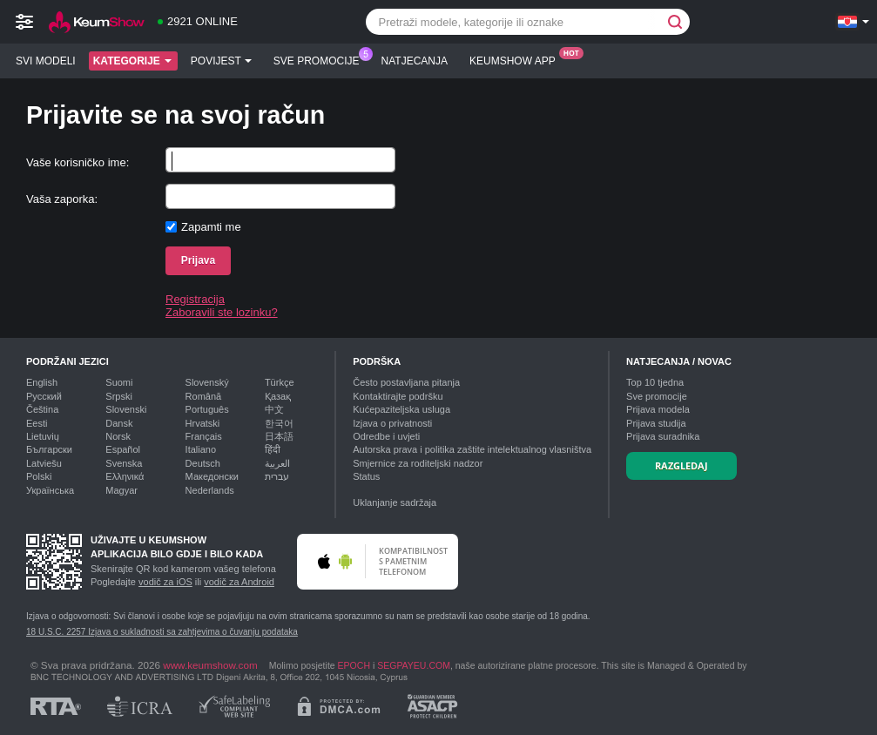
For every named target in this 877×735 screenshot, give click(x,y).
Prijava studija (655, 423)
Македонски (212, 476)
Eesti (36, 423)
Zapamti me (211, 226)
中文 (274, 409)
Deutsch (203, 463)
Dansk (118, 423)
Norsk (118, 436)
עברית (277, 476)
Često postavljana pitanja (406, 382)
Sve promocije (320, 59)
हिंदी (272, 449)
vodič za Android (239, 582)
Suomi (118, 382)
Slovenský (207, 382)
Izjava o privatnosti (392, 423)
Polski (38, 476)
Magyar (121, 490)
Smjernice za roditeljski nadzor (417, 463)
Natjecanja (414, 61)
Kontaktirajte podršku (397, 396)
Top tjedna (655, 382)
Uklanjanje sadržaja (394, 502)
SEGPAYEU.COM (413, 665)
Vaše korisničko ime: (77, 162)
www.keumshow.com (210, 665)
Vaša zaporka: (62, 199)
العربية (277, 463)
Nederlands (210, 490)
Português (207, 409)
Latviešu (44, 463)
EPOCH (354, 665)
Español (122, 449)
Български (49, 449)
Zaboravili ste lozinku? (221, 312)
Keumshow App (516, 59)
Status (366, 476)
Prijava (198, 260)
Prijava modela (658, 409)
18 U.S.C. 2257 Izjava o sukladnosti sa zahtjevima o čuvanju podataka (162, 632)
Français (204, 436)
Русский (44, 396)
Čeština (42, 409)
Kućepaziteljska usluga (401, 409)
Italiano (201, 449)
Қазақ (278, 396)
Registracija (195, 299)
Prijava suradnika (662, 436)
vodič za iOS (165, 582)
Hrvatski (203, 423)
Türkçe (279, 382)
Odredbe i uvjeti (386, 436)
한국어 (279, 423)
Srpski (118, 396)
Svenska (123, 463)
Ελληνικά (124, 476)
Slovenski (125, 409)
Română (204, 396)
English (41, 382)
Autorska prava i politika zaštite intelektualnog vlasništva (472, 449)
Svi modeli (46, 61)
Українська (50, 490)
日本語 (279, 436)
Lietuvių (42, 436)
